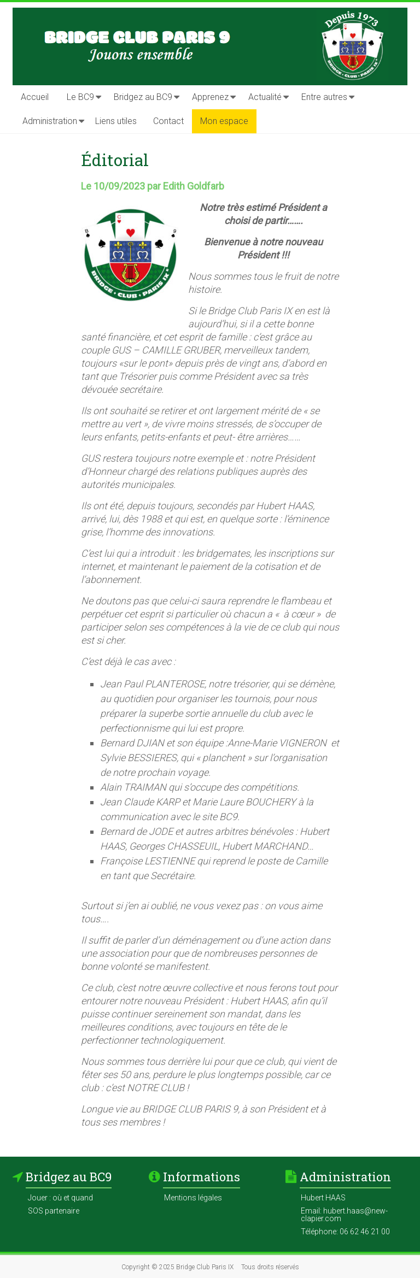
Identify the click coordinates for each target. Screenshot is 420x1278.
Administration (49, 121)
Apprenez (210, 97)
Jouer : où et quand (60, 1197)
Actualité (265, 97)
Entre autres (324, 97)
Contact (168, 121)
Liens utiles (116, 121)
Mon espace (224, 121)
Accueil (35, 97)
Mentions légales (193, 1197)
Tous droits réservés (270, 1267)
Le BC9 (80, 97)
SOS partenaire (53, 1210)
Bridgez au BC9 (143, 97)
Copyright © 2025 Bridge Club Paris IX (177, 1267)
